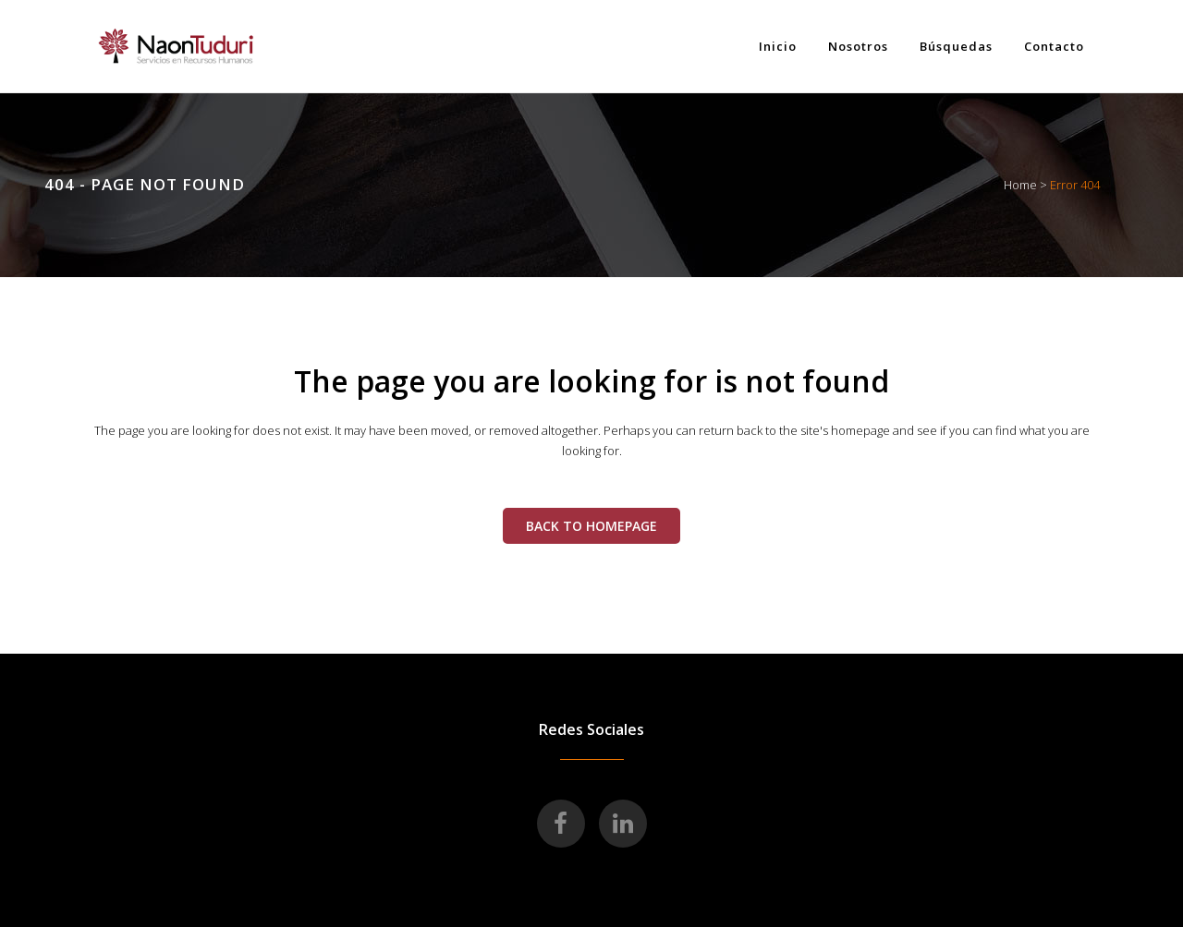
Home (1020, 184)
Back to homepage (591, 526)
